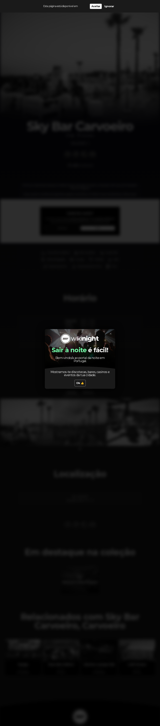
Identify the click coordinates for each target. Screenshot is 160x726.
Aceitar (95, 6)
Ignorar (109, 6)
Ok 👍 (80, 383)
